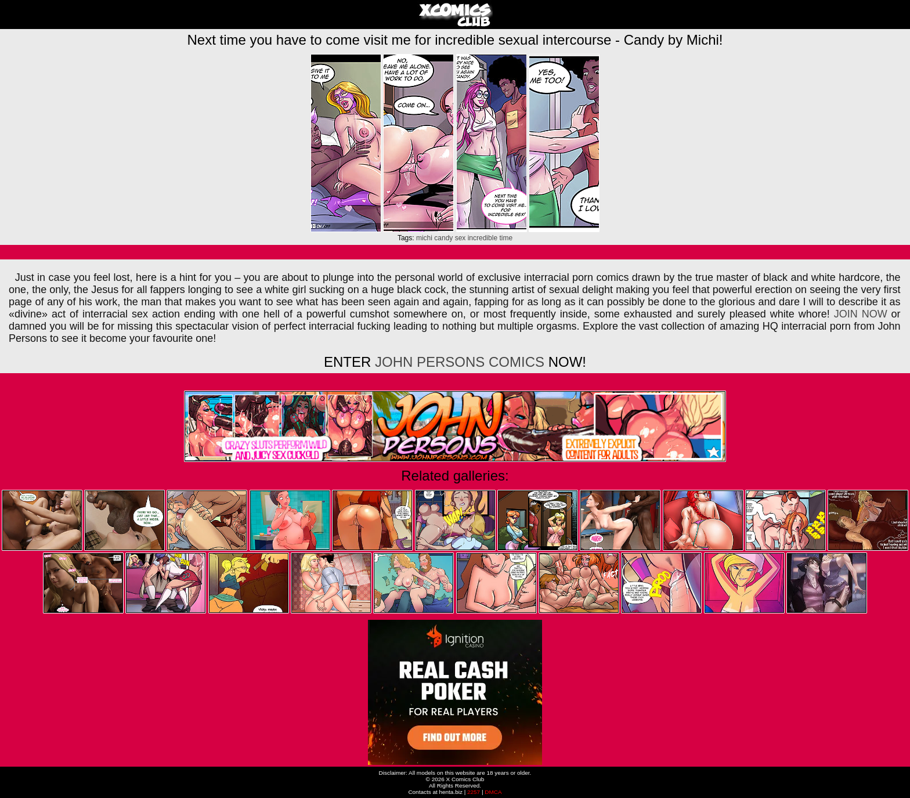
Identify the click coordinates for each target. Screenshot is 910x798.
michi (424, 238)
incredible (482, 238)
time (505, 238)
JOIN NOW (860, 314)
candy (443, 238)
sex (460, 238)
